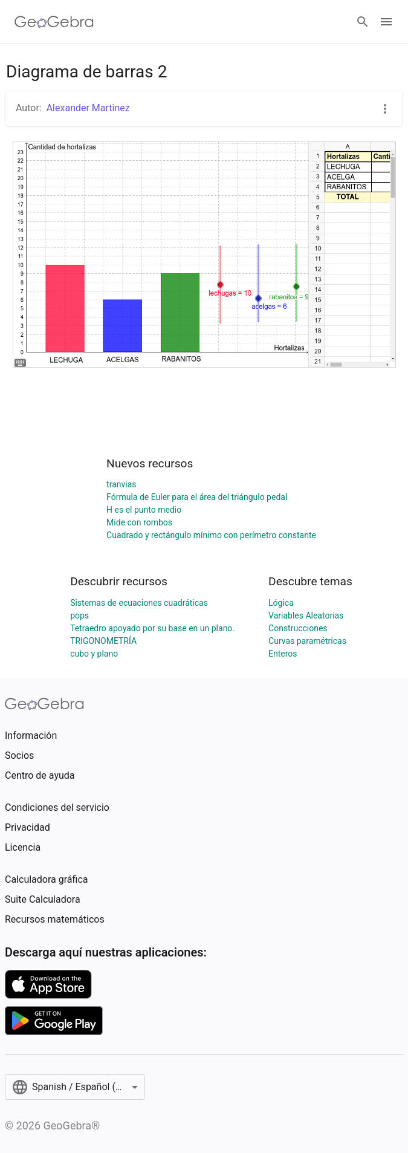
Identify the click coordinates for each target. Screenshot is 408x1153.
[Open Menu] (386, 22)
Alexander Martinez (88, 108)
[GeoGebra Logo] (54, 22)
